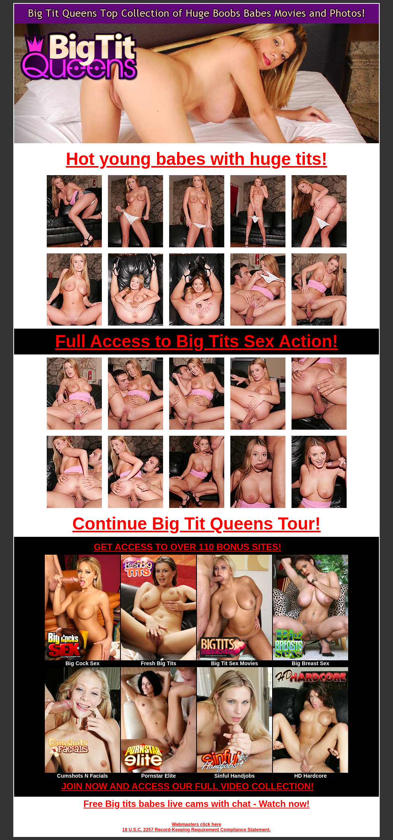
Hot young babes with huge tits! (196, 159)
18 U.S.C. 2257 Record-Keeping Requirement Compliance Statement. (196, 829)
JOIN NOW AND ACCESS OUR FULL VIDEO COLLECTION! (187, 786)
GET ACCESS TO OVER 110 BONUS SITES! (187, 547)
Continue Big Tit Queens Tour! (196, 523)
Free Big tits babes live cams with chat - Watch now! (196, 804)
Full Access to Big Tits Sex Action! (196, 341)
